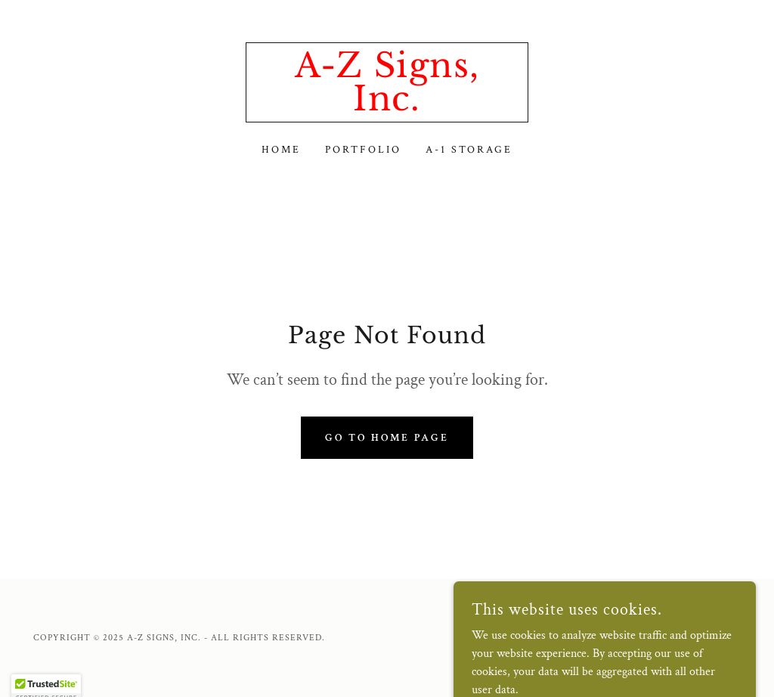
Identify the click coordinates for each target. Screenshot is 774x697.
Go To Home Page (387, 438)
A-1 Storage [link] (469, 149)
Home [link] (281, 149)
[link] (387, 107)
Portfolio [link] (363, 149)
